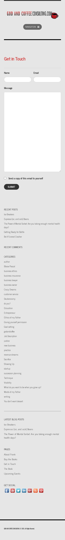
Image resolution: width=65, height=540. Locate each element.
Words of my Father (12, 392)
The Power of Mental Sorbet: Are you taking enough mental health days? (31, 435)
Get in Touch (10, 464)
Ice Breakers (9, 214)
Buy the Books (10, 459)
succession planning (12, 373)
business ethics (10, 271)
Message (8, 88)
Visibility (7, 382)
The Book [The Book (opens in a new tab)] (8, 469)
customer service (11, 294)
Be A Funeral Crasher (13, 236)
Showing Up (9, 364)
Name (7, 72)
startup (7, 368)
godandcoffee (9, 331)
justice (7, 341)
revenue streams (11, 354)
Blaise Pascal (9, 266)
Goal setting (9, 327)
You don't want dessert (13, 401)
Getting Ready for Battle (14, 232)
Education (8, 308)
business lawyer (11, 280)
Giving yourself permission (15, 322)
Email (36, 72)
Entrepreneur (9, 313)
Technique (8, 378)
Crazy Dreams (10, 289)
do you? (7, 303)
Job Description (10, 336)
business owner (10, 285)
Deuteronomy (9, 299)
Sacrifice (7, 359)
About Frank (9, 454)
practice (7, 350)
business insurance (12, 275)
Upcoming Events (12, 473)
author (7, 261)
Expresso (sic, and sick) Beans (16, 219)
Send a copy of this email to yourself (25, 178)
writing (7, 396)
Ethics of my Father (12, 317)
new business (9, 345)
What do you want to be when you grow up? (22, 387)
